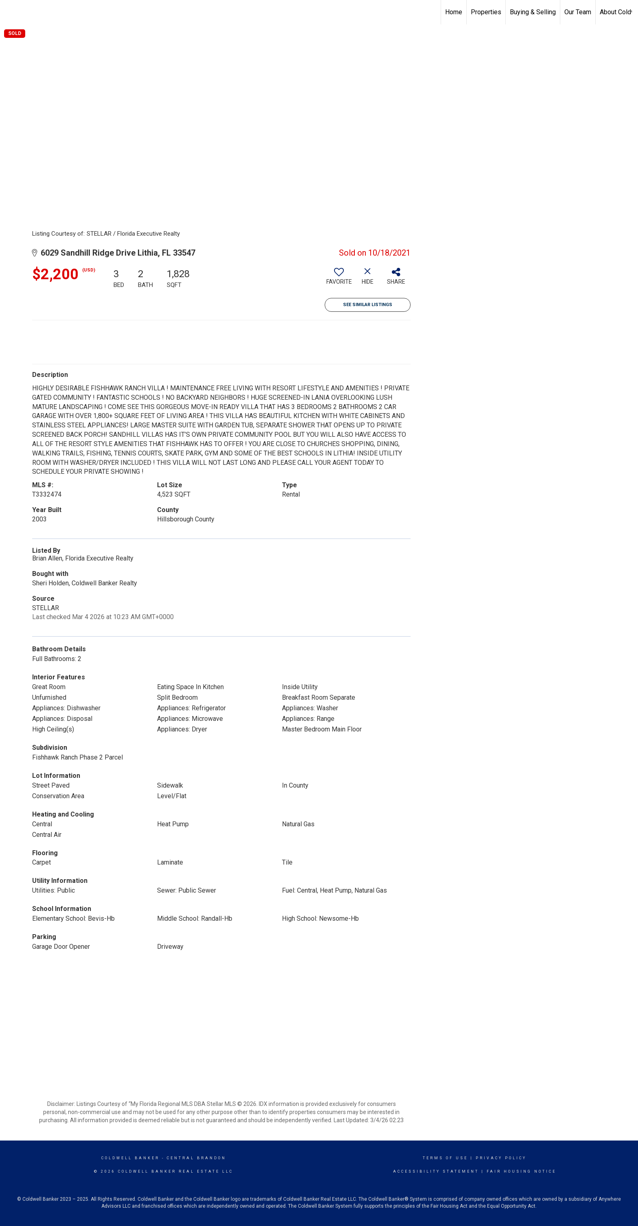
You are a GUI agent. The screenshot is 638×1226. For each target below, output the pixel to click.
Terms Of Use (445, 1158)
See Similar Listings (367, 304)
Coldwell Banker (130, 1158)
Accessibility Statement (436, 1171)
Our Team (577, 12)
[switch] (339, 279)
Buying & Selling (533, 12)
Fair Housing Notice (521, 1171)
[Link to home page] (10, 12)
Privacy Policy (501, 1158)
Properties (486, 12)
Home (453, 12)
